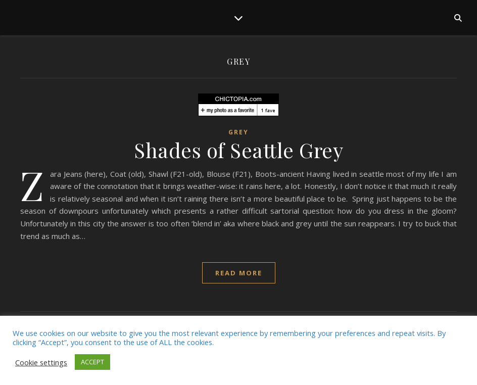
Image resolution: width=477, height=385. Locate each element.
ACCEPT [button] (92, 361)
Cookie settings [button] (41, 362)
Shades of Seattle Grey (238, 149)
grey (238, 132)
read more (238, 272)
